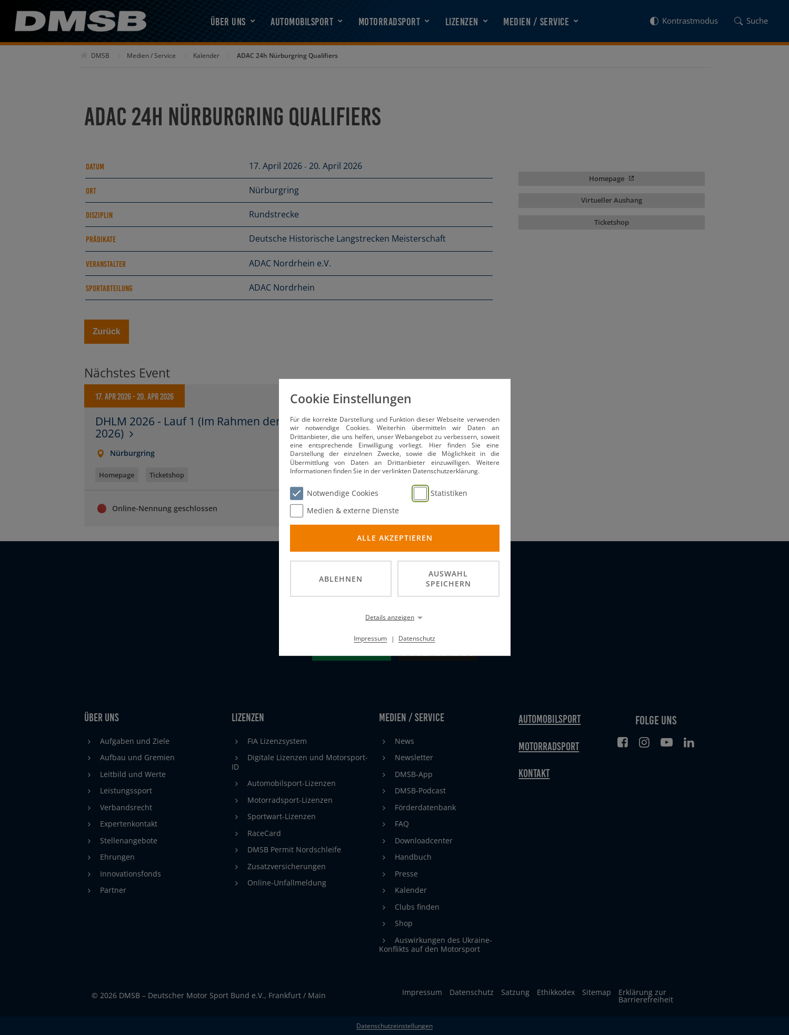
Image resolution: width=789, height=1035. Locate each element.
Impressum (370, 638)
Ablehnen (341, 578)
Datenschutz (416, 638)
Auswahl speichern (448, 579)
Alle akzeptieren (395, 538)
